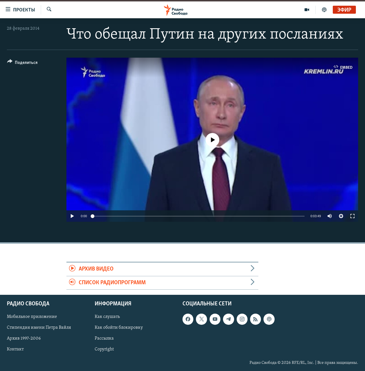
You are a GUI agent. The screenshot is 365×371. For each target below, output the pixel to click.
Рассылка (104, 338)
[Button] (22, 63)
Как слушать (107, 316)
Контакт (15, 349)
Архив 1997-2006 (24, 338)
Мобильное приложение (32, 316)
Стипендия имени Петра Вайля (39, 327)
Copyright (104, 349)
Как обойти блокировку (119, 327)
